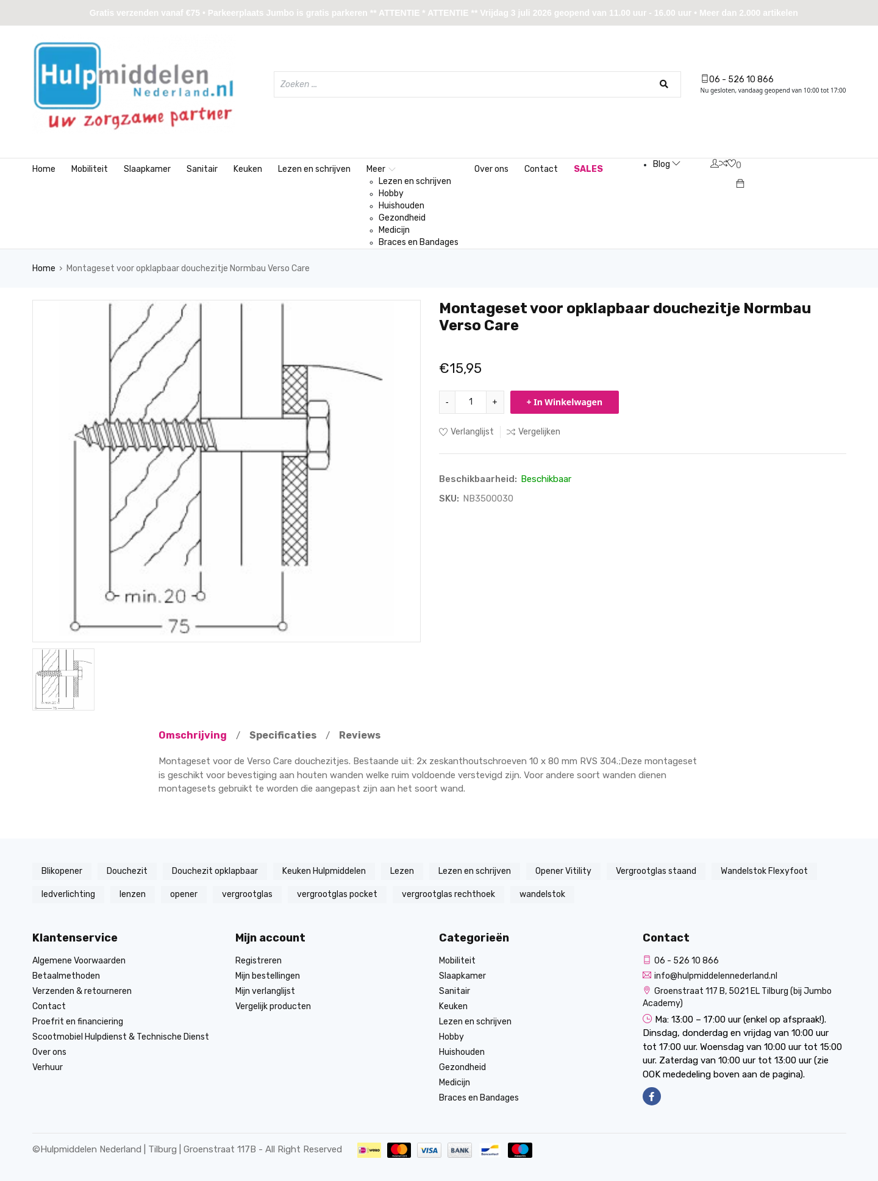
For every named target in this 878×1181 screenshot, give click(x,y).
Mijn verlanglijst (265, 991)
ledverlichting (68, 894)
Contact (541, 169)
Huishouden (401, 205)
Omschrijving (193, 735)
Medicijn (394, 230)
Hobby (391, 193)
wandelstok (542, 894)
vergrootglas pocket (337, 894)
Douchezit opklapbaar (215, 871)
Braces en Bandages (419, 242)
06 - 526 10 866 (737, 79)
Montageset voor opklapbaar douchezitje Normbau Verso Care (188, 268)
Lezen (402, 871)
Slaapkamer (147, 169)
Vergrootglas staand (656, 871)
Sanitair (202, 169)
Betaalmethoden (66, 976)
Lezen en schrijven (314, 169)
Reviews (359, 735)
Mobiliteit (89, 169)
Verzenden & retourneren (82, 991)
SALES (588, 169)
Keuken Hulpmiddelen (324, 871)
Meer (381, 169)
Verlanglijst (466, 432)
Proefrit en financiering (77, 1021)
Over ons (491, 169)
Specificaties (282, 735)
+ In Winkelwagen (565, 402)
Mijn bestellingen (267, 976)
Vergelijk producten (273, 1006)
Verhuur (47, 1067)
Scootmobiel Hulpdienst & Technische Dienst (120, 1037)
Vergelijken (533, 432)
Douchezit (127, 871)
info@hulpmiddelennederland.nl (710, 976)
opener (184, 894)
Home (43, 169)
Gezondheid (402, 218)
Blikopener (61, 871)
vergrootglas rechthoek (448, 894)
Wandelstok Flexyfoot (764, 871)
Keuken (248, 169)
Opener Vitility (563, 871)
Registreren (258, 961)
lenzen (133, 894)
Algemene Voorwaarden (79, 961)
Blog (666, 164)
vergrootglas (247, 894)
